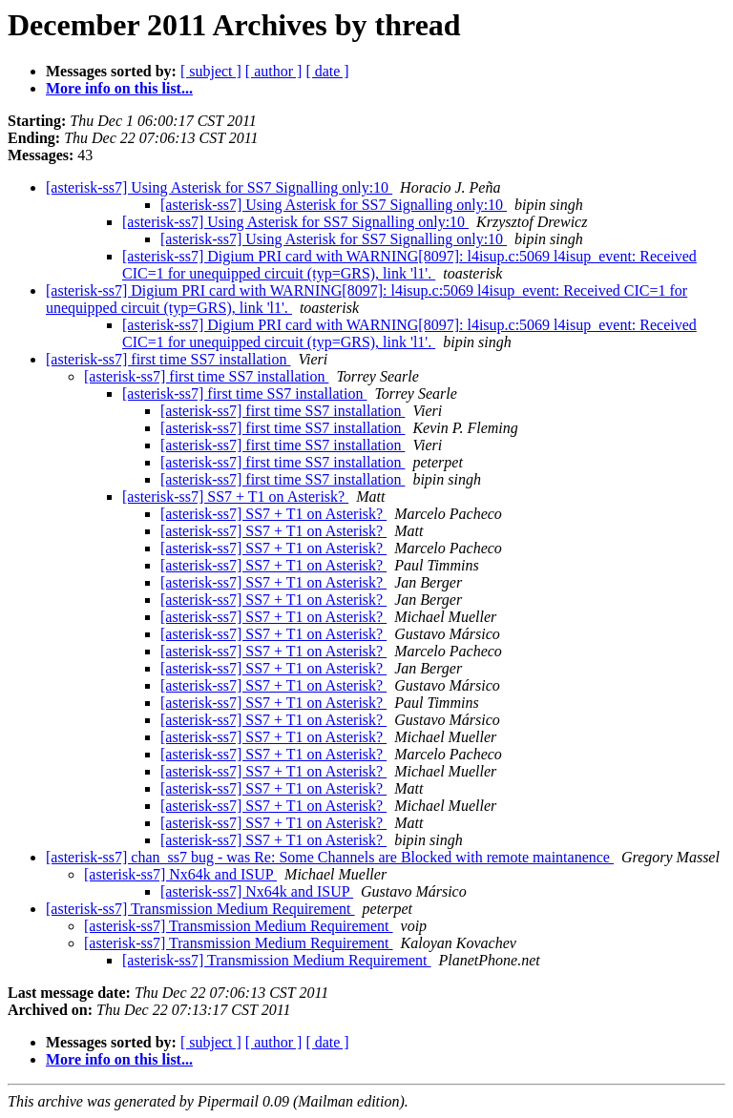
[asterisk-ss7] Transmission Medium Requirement (200, 909)
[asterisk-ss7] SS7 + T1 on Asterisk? (235, 496)
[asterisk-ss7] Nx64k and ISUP (180, 874)
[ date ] (326, 71)
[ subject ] (210, 71)
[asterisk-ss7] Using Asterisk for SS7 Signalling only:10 (219, 187)
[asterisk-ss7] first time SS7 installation (168, 359)
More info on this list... (119, 88)
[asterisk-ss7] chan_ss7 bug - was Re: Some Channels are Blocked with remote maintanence (330, 857)
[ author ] (274, 71)
